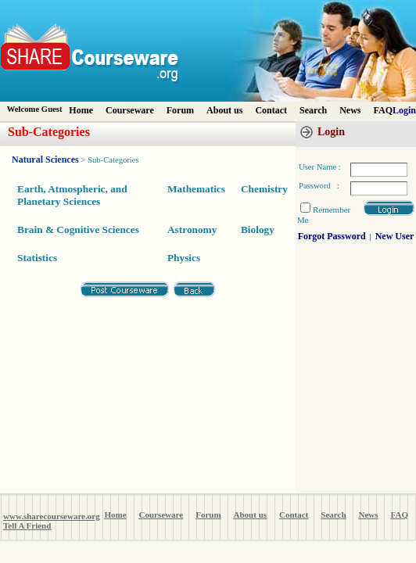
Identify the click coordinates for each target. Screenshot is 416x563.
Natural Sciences (45, 159)
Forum (180, 110)
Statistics (37, 258)
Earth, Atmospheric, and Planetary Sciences (72, 195)
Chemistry (264, 189)
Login (404, 110)
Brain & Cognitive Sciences (78, 229)
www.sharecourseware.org (51, 516)
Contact (271, 110)
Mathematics (196, 189)
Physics (183, 258)
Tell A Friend (27, 525)
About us (224, 110)
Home (81, 110)
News (349, 110)
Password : (319, 185)
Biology (257, 229)
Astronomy (192, 229)
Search (313, 110)
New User (394, 236)
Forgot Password (332, 236)
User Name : (320, 167)
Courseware (130, 110)
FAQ (383, 110)
